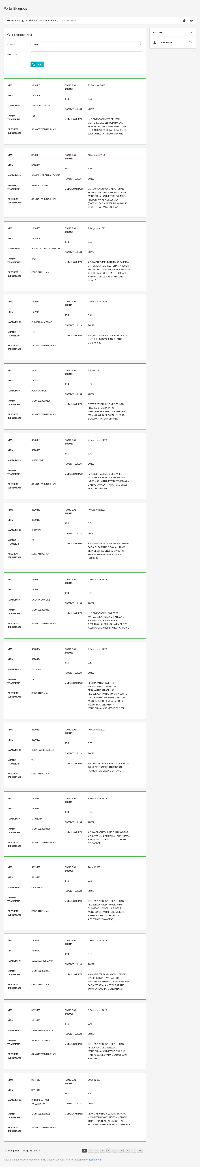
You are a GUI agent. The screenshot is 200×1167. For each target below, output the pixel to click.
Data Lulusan (173, 42)
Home (12, 20)
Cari (36, 64)
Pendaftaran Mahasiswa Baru (38, 20)
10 (140, 1150)
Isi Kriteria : (13, 54)
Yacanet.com (94, 1159)
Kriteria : (11, 44)
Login (188, 20)
